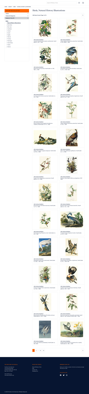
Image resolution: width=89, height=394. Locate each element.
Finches (9, 38)
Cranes (9, 31)
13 (43, 350)
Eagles (8, 34)
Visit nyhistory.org (8, 373)
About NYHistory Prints (36, 367)
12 (40, 350)
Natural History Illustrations (14, 23)
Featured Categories (17, 15)
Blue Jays (9, 27)
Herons (9, 46)
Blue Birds (9, 25)
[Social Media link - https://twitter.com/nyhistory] (63, 375)
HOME (6, 6)
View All (12, 18)
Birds (7, 21)
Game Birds (10, 42)
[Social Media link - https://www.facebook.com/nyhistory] (60, 375)
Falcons (9, 36)
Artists (17, 13)
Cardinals (9, 29)
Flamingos (9, 40)
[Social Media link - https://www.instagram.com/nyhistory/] (66, 375)
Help (33, 368)
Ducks (8, 33)
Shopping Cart (35, 371)
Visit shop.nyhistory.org (9, 375)
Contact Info (34, 369)
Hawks (8, 44)
